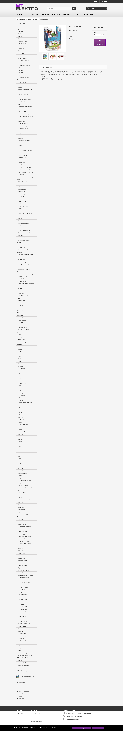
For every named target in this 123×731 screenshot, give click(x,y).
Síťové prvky (21, 191)
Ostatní (20, 422)
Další (65, 56)
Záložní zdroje (21, 162)
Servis (77, 15)
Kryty (19, 385)
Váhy (19, 135)
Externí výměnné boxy (23, 143)
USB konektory (22, 419)
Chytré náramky (22, 262)
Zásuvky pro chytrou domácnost (26, 283)
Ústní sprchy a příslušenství (24, 541)
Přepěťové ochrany (22, 165)
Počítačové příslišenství (24, 109)
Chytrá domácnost (22, 281)
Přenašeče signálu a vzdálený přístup (24, 214)
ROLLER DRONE (25, 675)
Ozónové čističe (22, 572)
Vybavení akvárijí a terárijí (24, 480)
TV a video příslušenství (24, 211)
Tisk (72, 39)
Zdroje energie (21, 308)
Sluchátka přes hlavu (23, 220)
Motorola (20, 366)
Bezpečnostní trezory (23, 485)
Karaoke (20, 208)
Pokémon (20, 70)
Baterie (20, 346)
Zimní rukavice (22, 619)
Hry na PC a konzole (23, 587)
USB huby (20, 145)
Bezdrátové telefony (23, 278)
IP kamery (20, 199)
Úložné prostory (22, 645)
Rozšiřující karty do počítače (25, 150)
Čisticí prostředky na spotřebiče (25, 655)
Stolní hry (20, 46)
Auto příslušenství (22, 322)
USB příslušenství (22, 320)
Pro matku (20, 84)
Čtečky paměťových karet (24, 126)
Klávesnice (21, 186)
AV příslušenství (22, 325)
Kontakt (67, 15)
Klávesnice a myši (22, 181)
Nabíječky (20, 305)
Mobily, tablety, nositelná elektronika (23, 241)
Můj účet (34, 710)
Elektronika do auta (23, 521)
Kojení (20, 87)
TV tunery (19, 312)
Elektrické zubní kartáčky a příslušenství (24, 545)
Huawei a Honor (22, 405)
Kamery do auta (22, 524)
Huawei (20, 351)
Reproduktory (20, 310)
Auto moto (19, 517)
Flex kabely (21, 427)
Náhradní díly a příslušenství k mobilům (25, 343)
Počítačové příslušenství (24, 101)
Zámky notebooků (22, 327)
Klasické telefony (22, 276)
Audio (19, 203)
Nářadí (20, 475)
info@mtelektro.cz (74, 719)
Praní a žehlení (21, 638)
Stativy (20, 466)
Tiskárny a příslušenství (24, 97)
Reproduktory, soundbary (24, 230)
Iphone (20, 354)
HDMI (20, 334)
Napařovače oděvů (22, 558)
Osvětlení (20, 628)
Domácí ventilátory (23, 563)
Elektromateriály (22, 662)
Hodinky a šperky (22, 621)
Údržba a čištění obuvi (23, 237)
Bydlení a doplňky (21, 626)
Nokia (19, 358)
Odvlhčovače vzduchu (23, 570)
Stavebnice (21, 36)
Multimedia (20, 315)
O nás (19, 15)
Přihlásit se (96, 1)
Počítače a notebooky (23, 94)
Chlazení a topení (22, 560)
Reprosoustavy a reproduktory (25, 232)
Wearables (20, 286)
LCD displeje (21, 368)
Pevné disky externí (23, 148)
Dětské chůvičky (22, 82)
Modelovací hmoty (22, 58)
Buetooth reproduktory (23, 206)
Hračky (29, 19)
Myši (19, 184)
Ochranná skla (21, 431)
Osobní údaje (34, 719)
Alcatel (20, 361)
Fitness (20, 497)
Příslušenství (20, 317)
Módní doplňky (22, 616)
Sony (19, 356)
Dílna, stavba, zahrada (22, 658)
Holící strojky (21, 534)
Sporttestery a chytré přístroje (25, 499)
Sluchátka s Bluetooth (23, 223)
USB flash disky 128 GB (24, 160)
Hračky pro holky (22, 55)
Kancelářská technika (23, 128)
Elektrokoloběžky (22, 492)
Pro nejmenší (21, 63)
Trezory (20, 133)
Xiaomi (20, 349)
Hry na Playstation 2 (23, 599)
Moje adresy (34, 717)
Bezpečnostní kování (23, 483)
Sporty (20, 504)
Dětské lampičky (22, 633)
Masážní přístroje (22, 553)
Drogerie (19, 650)
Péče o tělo (21, 550)
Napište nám (103, 1)
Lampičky (20, 631)
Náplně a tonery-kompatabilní (25, 106)
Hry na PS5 (21, 592)
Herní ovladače (21, 300)
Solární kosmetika (22, 473)
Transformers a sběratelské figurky (24, 66)
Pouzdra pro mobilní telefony (25, 402)
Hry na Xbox (21, 604)
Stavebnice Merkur (22, 38)
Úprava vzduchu (22, 568)
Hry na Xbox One (22, 609)
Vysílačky (19, 337)
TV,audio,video (22, 201)
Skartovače (21, 130)
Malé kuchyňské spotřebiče (24, 582)
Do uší (19, 225)
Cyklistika (20, 512)
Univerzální (21, 461)
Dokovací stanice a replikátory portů (25, 117)
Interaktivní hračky (22, 50)
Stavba (20, 660)
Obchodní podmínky (50, 15)
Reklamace (89, 15)
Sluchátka (20, 218)
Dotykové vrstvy (22, 383)
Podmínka (71, 30)
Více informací (35, 728)
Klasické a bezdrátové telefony (25, 274)
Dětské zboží (22, 19)
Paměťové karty (22, 111)
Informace (22, 682)
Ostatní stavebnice (22, 41)
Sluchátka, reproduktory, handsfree (23, 251)
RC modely (35, 19)
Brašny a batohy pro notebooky (25, 169)
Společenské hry (22, 43)
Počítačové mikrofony (23, 114)
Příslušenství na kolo (23, 514)
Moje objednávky (35, 713)
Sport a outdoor (21, 495)
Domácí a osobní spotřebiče (24, 526)
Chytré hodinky (22, 259)
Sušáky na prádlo (22, 640)
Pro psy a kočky (22, 478)
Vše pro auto (21, 519)
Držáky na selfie (22, 247)
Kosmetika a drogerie (23, 470)
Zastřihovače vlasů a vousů (24, 536)
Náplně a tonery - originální (24, 99)
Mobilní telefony (22, 257)
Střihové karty (21, 121)
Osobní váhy (21, 548)
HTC (19, 451)
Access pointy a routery (24, 194)
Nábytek (20, 643)
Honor (19, 463)
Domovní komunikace (23, 665)
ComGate (20, 696)
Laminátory (21, 138)
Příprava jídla (21, 580)
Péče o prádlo (21, 555)
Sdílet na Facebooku (75, 37)
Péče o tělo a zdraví (23, 529)
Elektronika (20, 92)
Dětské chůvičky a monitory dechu (24, 78)
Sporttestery (21, 502)
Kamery (19, 298)
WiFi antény (21, 196)
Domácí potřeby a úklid (24, 636)
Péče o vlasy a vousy (23, 531)
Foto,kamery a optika (23, 291)
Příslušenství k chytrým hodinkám (23, 270)
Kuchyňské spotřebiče (23, 577)
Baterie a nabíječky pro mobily (25, 254)
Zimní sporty (21, 507)
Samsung (20, 363)
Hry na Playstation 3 (23, 597)
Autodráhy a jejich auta (23, 60)
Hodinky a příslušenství (24, 623)
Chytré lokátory (22, 288)
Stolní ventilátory (22, 565)
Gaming (19, 585)
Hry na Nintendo (22, 611)
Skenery (20, 104)
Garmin (20, 448)
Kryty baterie (21, 395)
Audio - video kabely (23, 155)
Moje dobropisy (35, 715)
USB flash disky (22, 157)
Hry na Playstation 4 (23, 594)
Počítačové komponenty (24, 140)
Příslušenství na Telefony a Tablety (24, 331)
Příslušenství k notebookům (24, 167)
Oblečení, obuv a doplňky (23, 614)
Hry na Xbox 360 (22, 606)
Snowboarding (21, 509)
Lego (18, 29)
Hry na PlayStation (22, 589)
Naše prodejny (22, 698)
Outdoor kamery (21, 339)
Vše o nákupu (31, 15)
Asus (19, 458)
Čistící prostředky (22, 653)
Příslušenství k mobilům (24, 245)
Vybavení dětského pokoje (24, 75)
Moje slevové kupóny (36, 721)
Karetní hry (21, 48)
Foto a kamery (21, 293)
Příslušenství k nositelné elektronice (23, 265)
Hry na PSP (21, 602)
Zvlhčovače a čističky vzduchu (25, 575)
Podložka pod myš (22, 189)
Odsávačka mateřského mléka (25, 89)
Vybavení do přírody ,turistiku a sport (25, 489)
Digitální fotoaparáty (23, 295)
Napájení (19, 303)
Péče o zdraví (21, 538)
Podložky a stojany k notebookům (26, 172)
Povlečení (20, 72)
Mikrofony (21, 228)
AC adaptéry (21, 174)
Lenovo (20, 412)
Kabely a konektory (23, 123)
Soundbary (21, 235)
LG (19, 456)
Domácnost (20, 468)
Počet (95, 32)
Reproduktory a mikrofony (24, 424)
